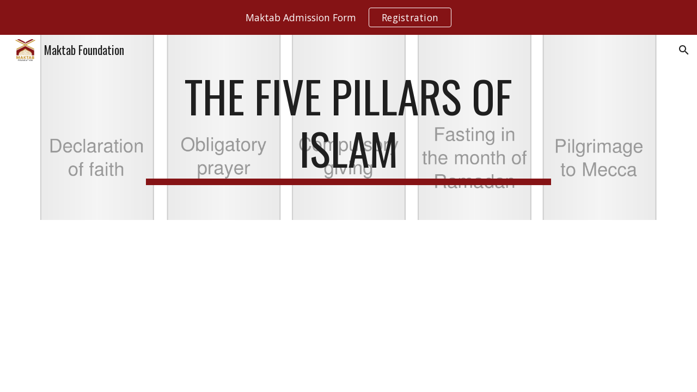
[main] (348, 127)
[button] (684, 50)
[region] (348, 17)
